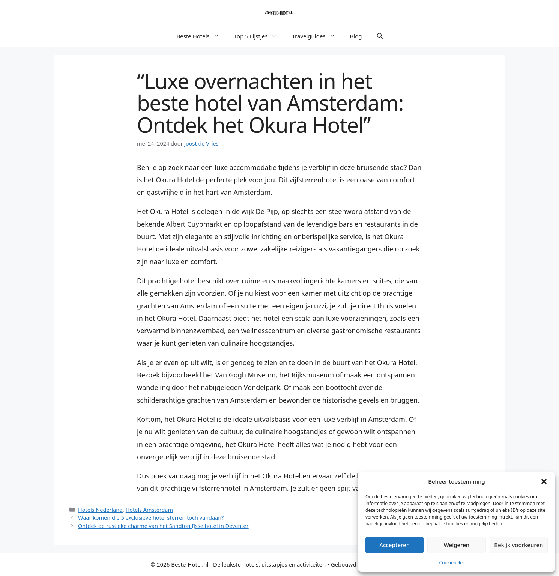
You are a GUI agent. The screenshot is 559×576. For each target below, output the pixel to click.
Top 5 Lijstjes (259, 36)
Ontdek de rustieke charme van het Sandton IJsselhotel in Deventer (163, 525)
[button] (544, 481)
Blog (356, 36)
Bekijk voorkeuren (518, 545)
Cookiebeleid (453, 562)
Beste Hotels (202, 36)
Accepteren (394, 545)
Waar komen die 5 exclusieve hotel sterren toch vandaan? (151, 517)
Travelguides (317, 36)
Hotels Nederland (100, 509)
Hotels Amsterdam (149, 509)
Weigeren (456, 545)
